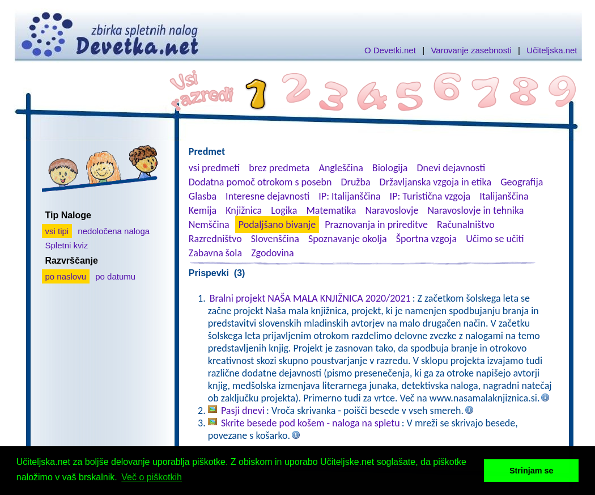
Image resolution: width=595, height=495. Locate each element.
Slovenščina (275, 238)
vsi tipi (57, 231)
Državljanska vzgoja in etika (435, 182)
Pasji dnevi (243, 410)
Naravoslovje (391, 210)
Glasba (202, 196)
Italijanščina (503, 196)
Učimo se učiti (495, 238)
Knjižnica (244, 210)
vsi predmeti (214, 168)
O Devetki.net (390, 50)
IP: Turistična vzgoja (430, 196)
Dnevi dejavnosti (451, 168)
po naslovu (66, 276)
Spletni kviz (66, 245)
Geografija (521, 182)
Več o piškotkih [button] (151, 477)
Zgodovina (272, 253)
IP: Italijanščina (349, 196)
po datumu (115, 276)
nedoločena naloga (114, 231)
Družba (356, 182)
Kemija (202, 210)
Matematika (331, 210)
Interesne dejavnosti (267, 196)
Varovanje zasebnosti (471, 50)
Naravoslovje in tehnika (475, 210)
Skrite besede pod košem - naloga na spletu (310, 423)
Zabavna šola (215, 253)
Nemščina (209, 224)
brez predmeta (279, 168)
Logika (284, 210)
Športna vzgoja (426, 238)
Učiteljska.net (551, 50)
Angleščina (340, 168)
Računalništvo (466, 224)
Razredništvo (215, 238)
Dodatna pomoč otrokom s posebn (260, 182)
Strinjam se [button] (531, 470)
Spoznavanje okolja (347, 238)
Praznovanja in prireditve (376, 224)
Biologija (390, 168)
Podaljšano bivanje (277, 224)
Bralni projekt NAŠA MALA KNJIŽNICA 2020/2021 (310, 298)
